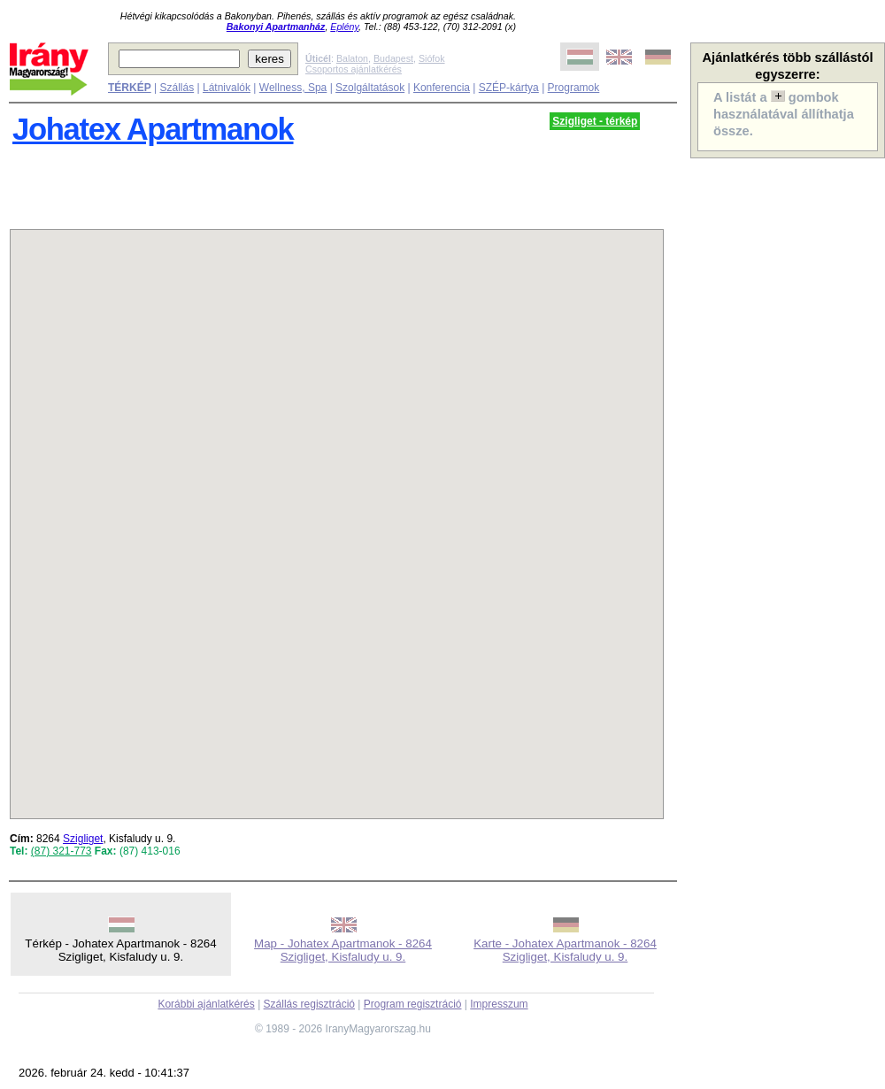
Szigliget (83, 838)
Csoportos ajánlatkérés (353, 69)
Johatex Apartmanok (153, 129)
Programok (574, 87)
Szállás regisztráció (309, 1004)
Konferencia (441, 87)
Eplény (344, 26)
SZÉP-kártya (509, 87)
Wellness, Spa (293, 87)
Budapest (393, 58)
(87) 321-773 (61, 851)
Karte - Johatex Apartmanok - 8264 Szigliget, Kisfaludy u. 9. (565, 950)
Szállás (176, 87)
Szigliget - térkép (594, 121)
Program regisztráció (413, 1004)
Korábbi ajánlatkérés (206, 1004)
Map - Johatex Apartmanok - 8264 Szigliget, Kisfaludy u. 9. (343, 950)
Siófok (432, 58)
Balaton (352, 58)
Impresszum (498, 1004)
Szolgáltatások (369, 87)
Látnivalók (226, 87)
